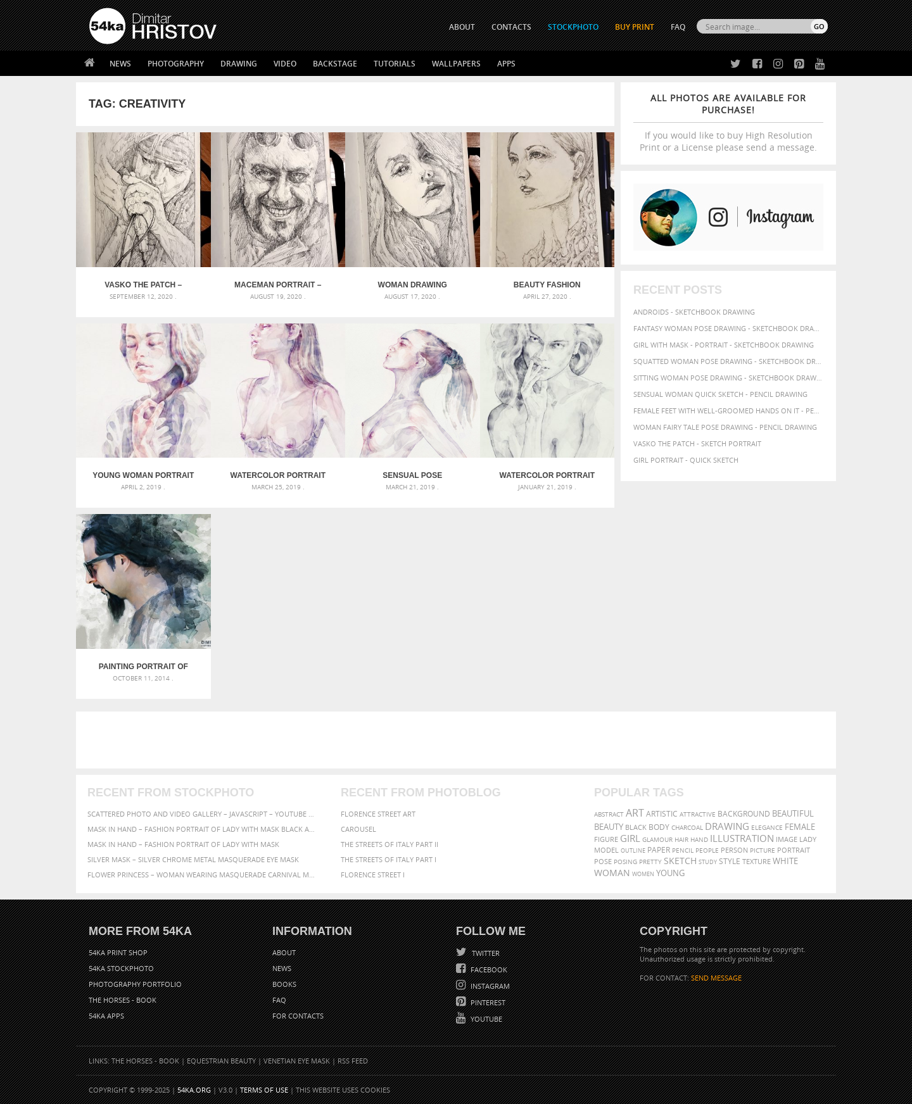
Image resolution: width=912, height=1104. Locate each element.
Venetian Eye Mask (296, 1060)
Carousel (358, 829)
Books (284, 984)
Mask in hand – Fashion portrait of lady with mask (183, 844)
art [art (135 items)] (635, 813)
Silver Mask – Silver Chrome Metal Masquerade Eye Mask (193, 859)
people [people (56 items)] (707, 850)
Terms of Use (264, 1090)
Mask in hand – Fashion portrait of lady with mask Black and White (202, 829)
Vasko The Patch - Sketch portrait (697, 443)
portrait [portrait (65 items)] (793, 850)
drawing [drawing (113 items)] (727, 826)
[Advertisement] (458, 740)
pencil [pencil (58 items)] (683, 850)
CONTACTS (511, 27)
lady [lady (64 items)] (807, 839)
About (284, 952)
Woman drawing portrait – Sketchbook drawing (412, 284)
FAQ (678, 27)
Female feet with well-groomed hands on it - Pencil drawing (728, 410)
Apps (506, 63)
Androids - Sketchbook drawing (694, 312)
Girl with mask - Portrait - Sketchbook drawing (723, 344)
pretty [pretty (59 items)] (650, 861)
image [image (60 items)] (786, 839)
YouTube (485, 1019)
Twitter (485, 953)
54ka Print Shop (118, 952)
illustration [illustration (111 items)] (742, 838)
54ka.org (194, 1090)
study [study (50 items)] (708, 862)
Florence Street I (373, 874)
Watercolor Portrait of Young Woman (278, 475)
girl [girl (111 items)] (630, 838)
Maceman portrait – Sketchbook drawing (277, 284)
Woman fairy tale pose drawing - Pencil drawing (725, 427)
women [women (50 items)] (643, 874)
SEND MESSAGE (716, 977)
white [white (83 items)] (785, 861)
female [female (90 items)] (800, 826)
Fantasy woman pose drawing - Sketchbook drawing (728, 328)
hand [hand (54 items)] (699, 840)
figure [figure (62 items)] (606, 839)
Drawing (238, 63)
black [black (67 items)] (636, 827)
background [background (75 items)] (744, 813)
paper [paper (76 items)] (658, 849)
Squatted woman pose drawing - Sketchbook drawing (728, 361)
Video (285, 63)
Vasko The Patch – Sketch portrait (143, 284)
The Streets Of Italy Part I (388, 859)
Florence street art (378, 814)
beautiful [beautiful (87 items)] (793, 813)
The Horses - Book (122, 1000)
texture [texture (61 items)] (756, 861)
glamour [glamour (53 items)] (657, 840)
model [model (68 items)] (606, 850)
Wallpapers (456, 63)
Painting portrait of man (143, 666)
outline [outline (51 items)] (633, 850)
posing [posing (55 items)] (625, 862)
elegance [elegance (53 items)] (767, 828)
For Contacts (298, 1015)
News (120, 63)
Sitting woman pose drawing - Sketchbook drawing (728, 377)
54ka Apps (106, 1015)
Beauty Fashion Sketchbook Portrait (547, 284)
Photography (176, 63)
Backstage (335, 63)
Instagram (489, 986)
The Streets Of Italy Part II (389, 844)
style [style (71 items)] (729, 861)
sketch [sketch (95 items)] (680, 861)
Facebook (488, 969)
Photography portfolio (135, 984)
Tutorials (394, 63)
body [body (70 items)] (659, 827)
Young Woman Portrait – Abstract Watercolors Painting (143, 475)
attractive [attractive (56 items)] (698, 814)
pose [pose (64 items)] (603, 861)
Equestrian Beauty (221, 1060)
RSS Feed (353, 1060)
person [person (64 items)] (734, 850)
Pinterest (487, 1002)
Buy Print (634, 27)
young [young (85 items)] (670, 873)
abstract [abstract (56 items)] (609, 814)
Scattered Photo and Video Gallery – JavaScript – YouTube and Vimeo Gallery (202, 814)
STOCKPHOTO (573, 27)
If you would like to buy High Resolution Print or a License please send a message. (728, 122)
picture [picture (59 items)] (762, 850)
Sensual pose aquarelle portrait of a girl (412, 475)
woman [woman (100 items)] (612, 873)
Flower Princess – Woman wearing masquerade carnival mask (202, 874)
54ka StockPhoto (121, 968)
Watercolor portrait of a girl (547, 475)
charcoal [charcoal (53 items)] (687, 828)
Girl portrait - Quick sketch (685, 460)
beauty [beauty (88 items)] (608, 826)
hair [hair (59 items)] (681, 839)
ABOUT (462, 27)
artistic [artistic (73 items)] (662, 814)
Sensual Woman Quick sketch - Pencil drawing (720, 394)
